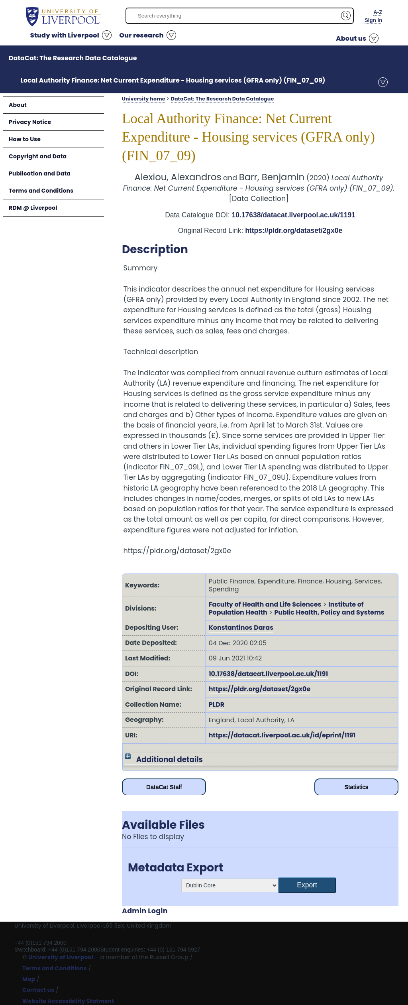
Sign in (373, 20)
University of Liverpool (60, 957)
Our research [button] (141, 35)
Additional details (169, 760)
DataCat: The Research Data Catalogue (73, 58)
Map (28, 979)
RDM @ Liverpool (33, 208)
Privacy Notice (30, 122)
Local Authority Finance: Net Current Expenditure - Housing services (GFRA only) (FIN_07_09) (172, 80)
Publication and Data (40, 173)
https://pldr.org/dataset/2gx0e (293, 231)
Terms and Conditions (41, 191)
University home (143, 98)
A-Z (377, 12)
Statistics (356, 786)
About (18, 105)
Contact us (38, 990)
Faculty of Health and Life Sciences (265, 604)
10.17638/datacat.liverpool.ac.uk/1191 (293, 215)
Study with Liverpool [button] (64, 35)
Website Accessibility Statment (68, 1001)
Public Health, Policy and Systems (329, 612)
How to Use (25, 139)
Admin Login (145, 911)
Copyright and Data (38, 156)
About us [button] (351, 38)
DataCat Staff (164, 786)
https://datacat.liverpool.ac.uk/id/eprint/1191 (282, 735)
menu (383, 82)
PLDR (217, 704)
